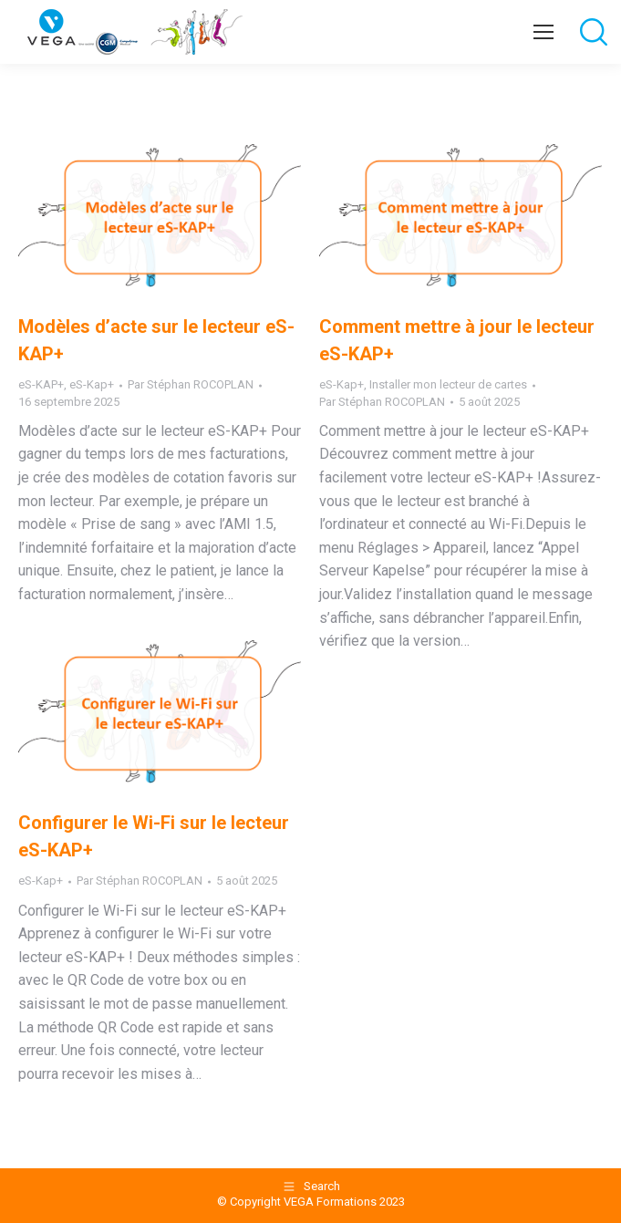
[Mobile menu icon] (543, 32)
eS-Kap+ (91, 384)
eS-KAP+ (41, 384)
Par (191, 384)
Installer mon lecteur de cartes (448, 384)
